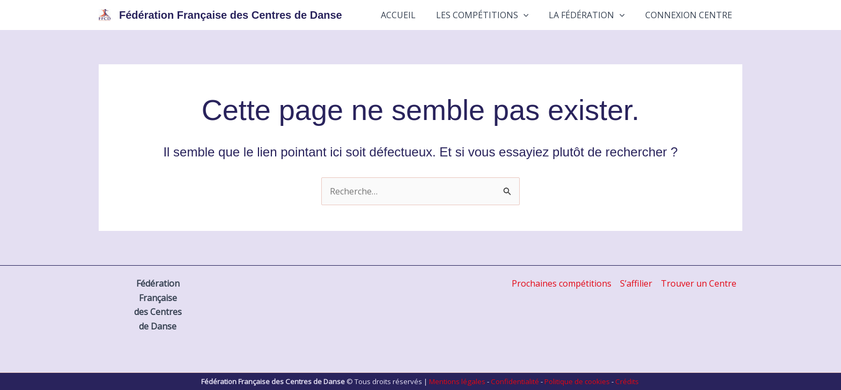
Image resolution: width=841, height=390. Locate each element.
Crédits (627, 381)
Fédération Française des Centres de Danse (230, 15)
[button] (531, 15)
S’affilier (636, 283)
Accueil (409, 15)
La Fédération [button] (592, 15)
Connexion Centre (690, 15)
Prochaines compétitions (561, 283)
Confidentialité (515, 381)
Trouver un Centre (698, 283)
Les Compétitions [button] (490, 15)
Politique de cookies (577, 381)
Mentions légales (457, 381)
